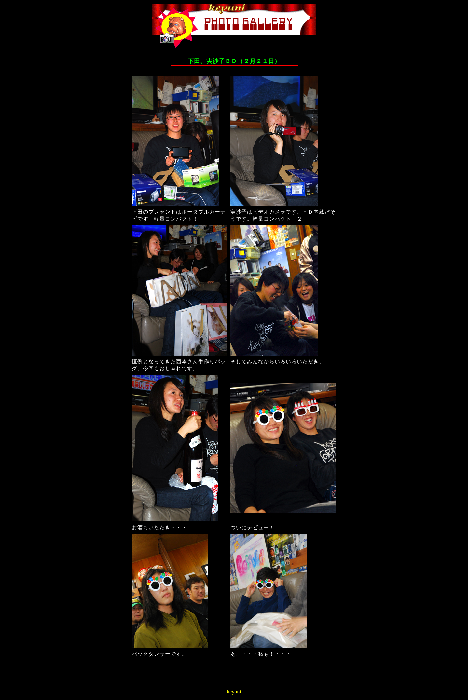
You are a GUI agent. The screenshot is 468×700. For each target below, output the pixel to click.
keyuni (234, 691)
